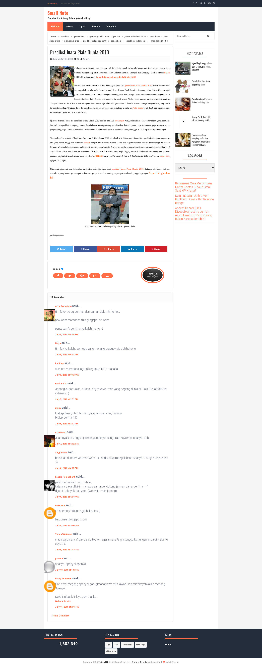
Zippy (58, 408)
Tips (82, 26)
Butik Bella (61, 383)
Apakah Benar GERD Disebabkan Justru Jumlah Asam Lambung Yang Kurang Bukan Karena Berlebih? (193, 213)
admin (56, 269)
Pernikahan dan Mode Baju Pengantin (201, 82)
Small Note (57, 12)
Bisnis (96, 26)
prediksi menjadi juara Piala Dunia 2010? (116, 77)
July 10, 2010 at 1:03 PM (67, 570)
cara (116, 645)
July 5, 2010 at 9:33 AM (66, 354)
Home (55, 26)
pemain (87, 142)
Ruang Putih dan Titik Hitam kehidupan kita (201, 118)
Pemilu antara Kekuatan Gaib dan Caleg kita (202, 100)
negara (167, 72)
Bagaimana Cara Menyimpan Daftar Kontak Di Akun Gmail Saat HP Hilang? (201, 140)
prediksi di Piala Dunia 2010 (138, 85)
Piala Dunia (138, 108)
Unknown (60, 505)
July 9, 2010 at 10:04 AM (67, 525)
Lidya (58, 343)
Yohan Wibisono (63, 534)
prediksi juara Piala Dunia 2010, (128, 169)
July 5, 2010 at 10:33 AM (67, 375)
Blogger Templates (141, 662)
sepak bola (165, 156)
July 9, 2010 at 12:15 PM (67, 549)
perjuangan (119, 120)
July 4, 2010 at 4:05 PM (66, 334)
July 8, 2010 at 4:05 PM (66, 468)
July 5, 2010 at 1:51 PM (66, 399)
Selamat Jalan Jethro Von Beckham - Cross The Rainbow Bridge (194, 199)
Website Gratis (63, 601)
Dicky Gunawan (63, 578)
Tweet (61, 249)
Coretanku (60, 432)
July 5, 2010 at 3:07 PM (66, 423)
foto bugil (140, 645)
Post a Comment (60, 615)
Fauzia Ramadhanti (65, 477)
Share (85, 249)
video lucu (111, 651)
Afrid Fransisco (63, 306)
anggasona (61, 452)
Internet (111, 26)
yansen (59, 558)
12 (78, 59)
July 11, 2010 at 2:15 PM (67, 607)
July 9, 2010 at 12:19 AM (67, 497)
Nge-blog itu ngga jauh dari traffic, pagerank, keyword (202, 66)
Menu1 (69, 26)
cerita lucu (127, 645)
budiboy (59, 363)
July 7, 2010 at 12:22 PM (67, 443)
